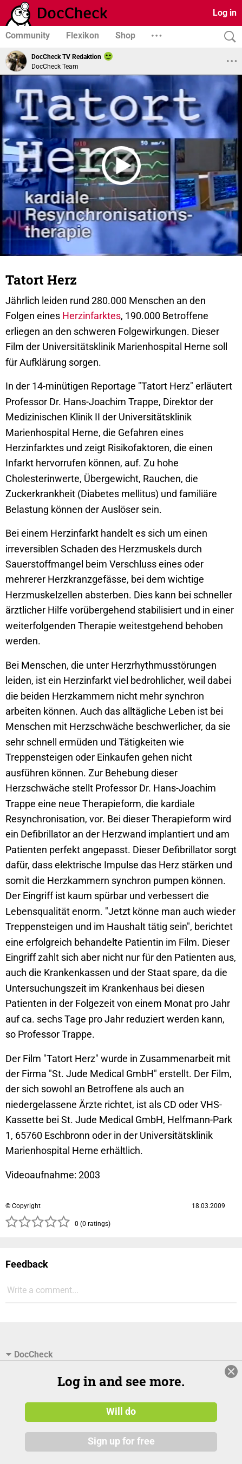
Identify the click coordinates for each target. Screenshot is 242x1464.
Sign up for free (121, 1441)
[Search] (227, 37)
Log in (225, 13)
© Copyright (23, 1206)
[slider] (37, 1225)
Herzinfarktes (91, 315)
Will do (121, 1411)
